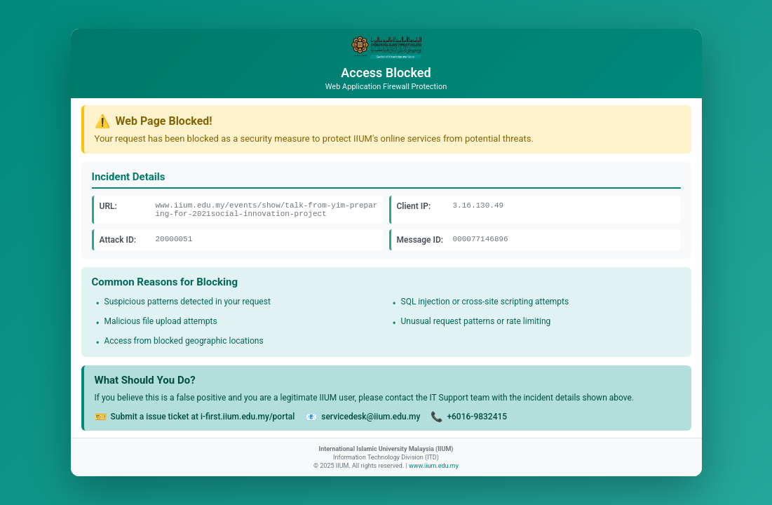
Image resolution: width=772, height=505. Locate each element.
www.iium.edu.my (434, 465)
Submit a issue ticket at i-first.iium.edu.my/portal (203, 417)
